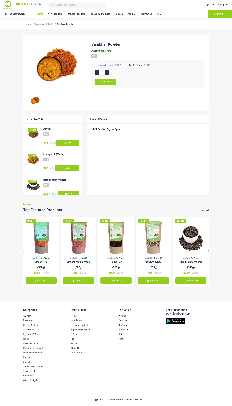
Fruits (26, 339)
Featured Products (75, 14)
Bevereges (28, 320)
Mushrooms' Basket (33, 348)
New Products (55, 14)
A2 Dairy (27, 316)
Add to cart (105, 81)
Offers (74, 334)
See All (205, 210)
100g (94, 56)
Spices (26, 362)
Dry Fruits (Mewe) (32, 334)
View (67, 142)
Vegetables (28, 375)
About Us (131, 14)
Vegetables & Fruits (44, 24)
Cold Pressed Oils (32, 329)
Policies (119, 14)
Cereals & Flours (31, 325)
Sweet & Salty (29, 371)
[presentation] (23, 251)
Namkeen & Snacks (32, 352)
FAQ (159, 14)
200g (46, 160)
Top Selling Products (99, 14)
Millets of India (30, 343)
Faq (72, 339)
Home (40, 14)
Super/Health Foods (33, 366)
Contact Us (146, 14)
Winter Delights (30, 380)
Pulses (26, 357)
